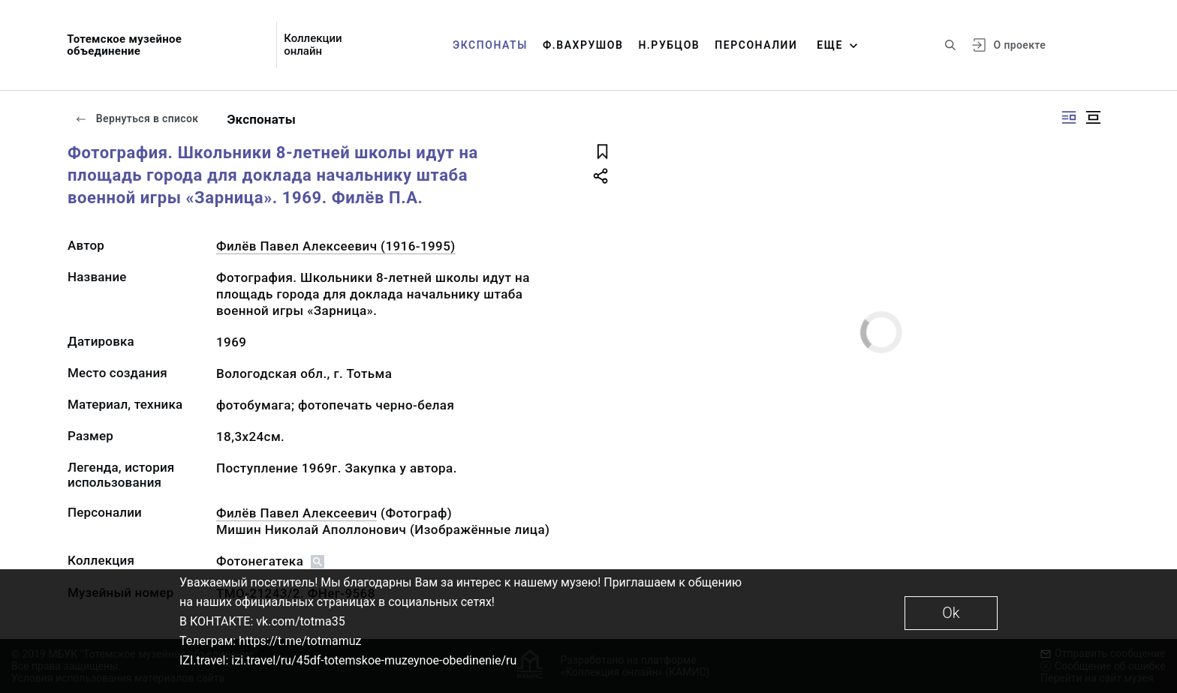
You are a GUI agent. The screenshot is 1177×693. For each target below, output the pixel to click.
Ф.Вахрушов (583, 45)
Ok (950, 613)
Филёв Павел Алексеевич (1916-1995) (336, 246)
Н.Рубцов (669, 45)
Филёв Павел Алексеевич (296, 513)
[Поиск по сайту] (950, 45)
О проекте (1020, 45)
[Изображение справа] (1069, 117)
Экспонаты (490, 45)
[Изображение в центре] (1093, 117)
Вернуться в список (136, 118)
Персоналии (756, 45)
